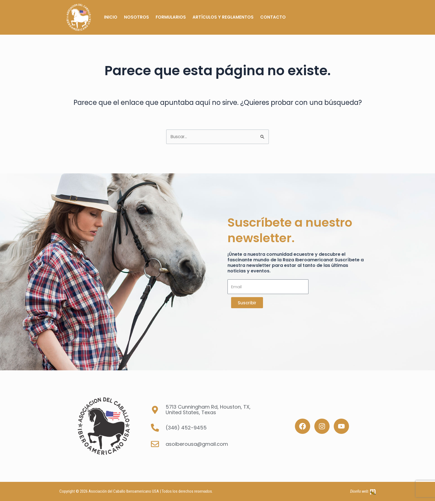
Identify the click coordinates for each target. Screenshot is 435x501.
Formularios (171, 17)
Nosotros (136, 17)
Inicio (110, 17)
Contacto (273, 17)
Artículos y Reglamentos (223, 17)
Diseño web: (359, 491)
